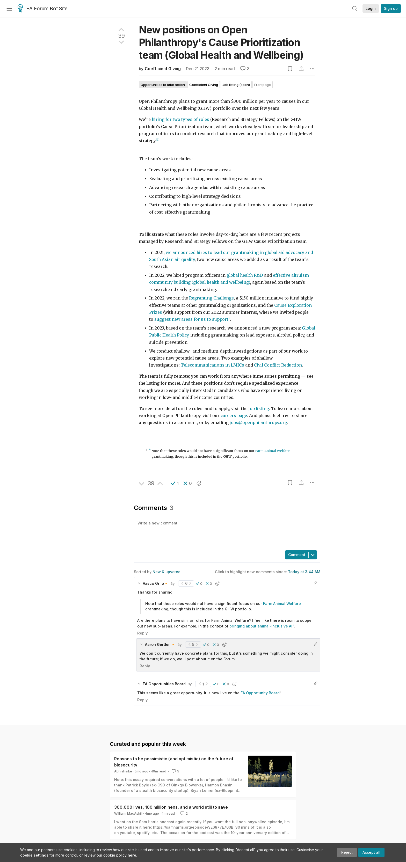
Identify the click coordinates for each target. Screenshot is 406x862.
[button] (175, 483)
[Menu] (9, 8)
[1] (158, 139)
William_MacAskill (128, 813)
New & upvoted (166, 571)
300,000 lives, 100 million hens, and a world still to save (171, 807)
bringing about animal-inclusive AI (260, 626)
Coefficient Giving (163, 68)
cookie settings (34, 855)
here (132, 855)
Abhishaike (123, 771)
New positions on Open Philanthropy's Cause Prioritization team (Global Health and (221, 42)
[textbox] (226, 533)
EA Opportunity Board (260, 693)
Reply (142, 633)
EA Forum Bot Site (43, 9)
